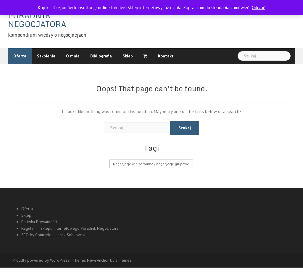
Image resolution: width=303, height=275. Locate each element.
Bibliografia (101, 56)
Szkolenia (46, 56)
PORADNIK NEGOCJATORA (37, 19)
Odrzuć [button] (258, 7)
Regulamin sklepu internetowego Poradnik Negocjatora (70, 228)
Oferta (19, 56)
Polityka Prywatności (39, 221)
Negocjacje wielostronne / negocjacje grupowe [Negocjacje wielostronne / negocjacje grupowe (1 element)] (151, 164)
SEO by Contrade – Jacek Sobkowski (53, 234)
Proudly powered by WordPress (40, 260)
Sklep (128, 56)
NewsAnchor (98, 260)
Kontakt (166, 56)
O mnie (73, 56)
